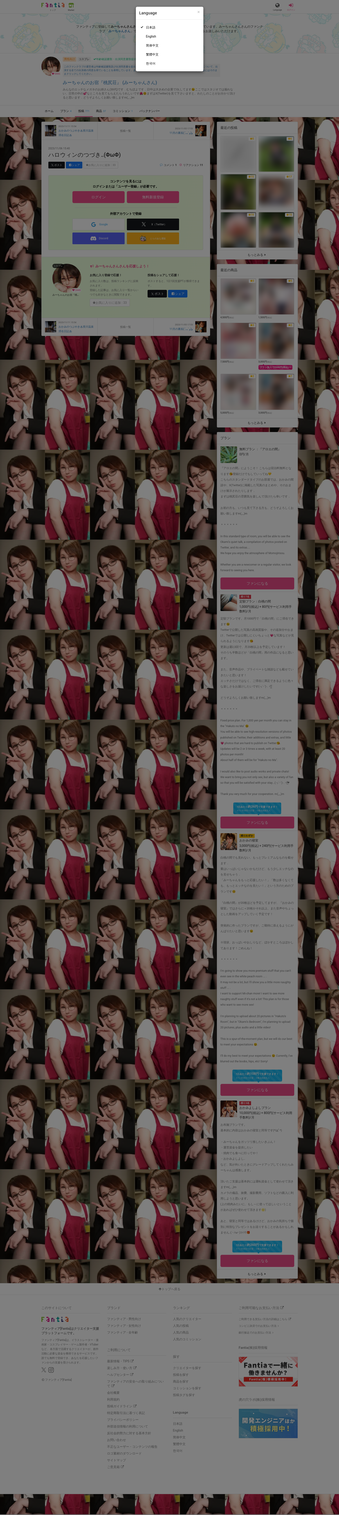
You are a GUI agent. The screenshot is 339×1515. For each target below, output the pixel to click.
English (151, 36)
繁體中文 (152, 54)
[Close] (198, 12)
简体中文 (152, 45)
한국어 (150, 63)
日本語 (150, 27)
